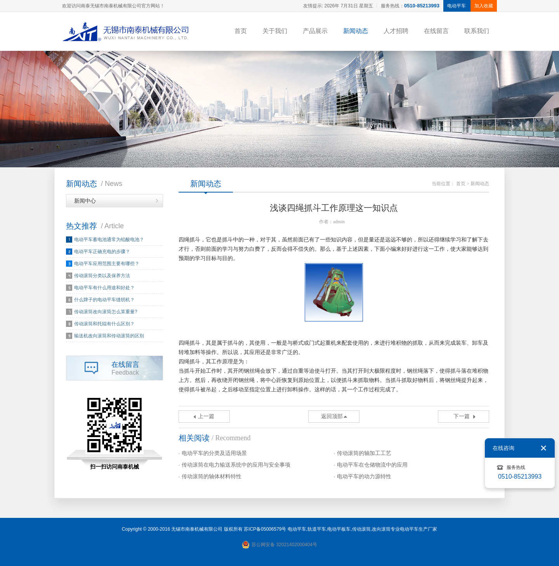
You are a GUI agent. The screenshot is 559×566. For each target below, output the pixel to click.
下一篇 (461, 416)
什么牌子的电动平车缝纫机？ (104, 299)
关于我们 (274, 31)
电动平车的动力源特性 (364, 476)
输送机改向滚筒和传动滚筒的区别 (109, 336)
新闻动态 (355, 31)
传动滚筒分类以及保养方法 (102, 275)
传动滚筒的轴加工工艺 (364, 453)
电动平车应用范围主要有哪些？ (106, 263)
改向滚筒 (381, 529)
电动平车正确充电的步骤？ (102, 251)
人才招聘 (396, 31)
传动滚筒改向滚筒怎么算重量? (105, 311)
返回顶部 (332, 416)
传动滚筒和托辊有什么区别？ (104, 323)
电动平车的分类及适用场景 (214, 453)
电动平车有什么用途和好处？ (104, 287)
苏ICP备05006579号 (265, 529)
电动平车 (297, 529)
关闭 (543, 447)
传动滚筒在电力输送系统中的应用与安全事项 (236, 465)
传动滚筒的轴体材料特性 (211, 476)
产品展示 (315, 31)
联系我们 (476, 31)
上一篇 (206, 416)
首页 (240, 31)
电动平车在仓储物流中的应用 (372, 465)
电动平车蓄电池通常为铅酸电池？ (109, 239)
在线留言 (436, 31)
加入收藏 (483, 6)
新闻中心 (85, 201)
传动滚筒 (361, 529)
